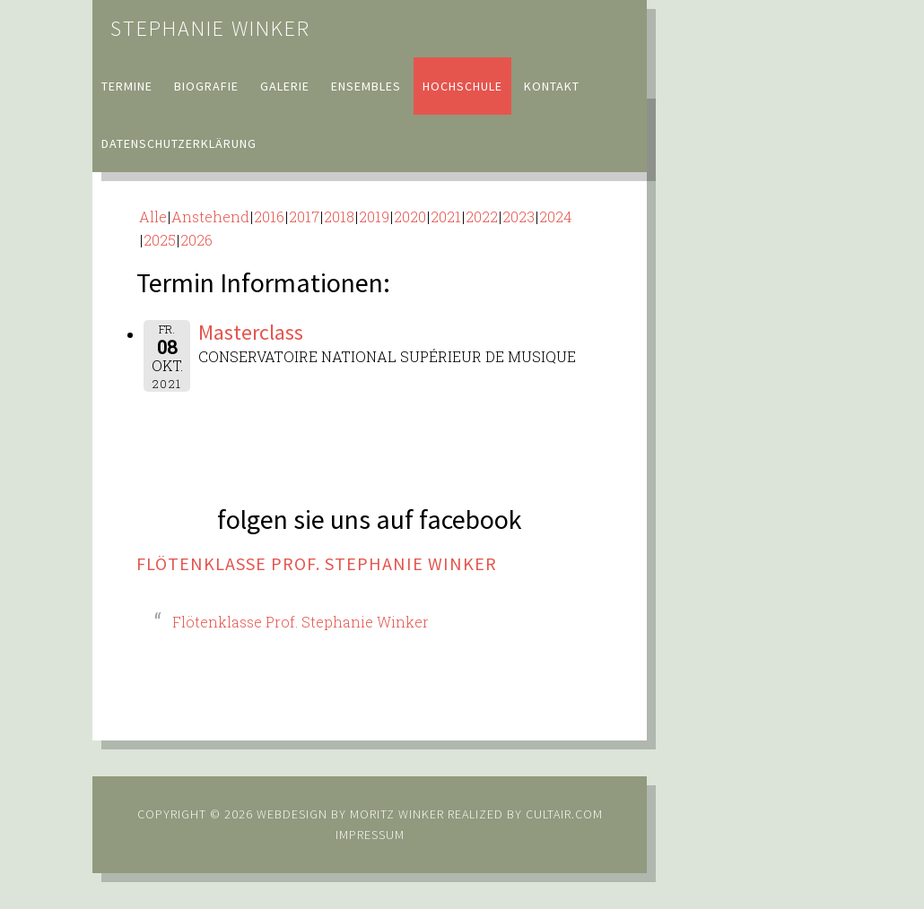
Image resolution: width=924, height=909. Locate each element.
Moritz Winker (397, 814)
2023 (518, 216)
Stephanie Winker (210, 28)
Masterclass (250, 332)
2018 (339, 216)
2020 (410, 216)
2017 (304, 216)
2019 (374, 216)
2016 (269, 216)
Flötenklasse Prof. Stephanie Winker (316, 563)
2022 (482, 216)
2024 (555, 216)
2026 (196, 239)
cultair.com (562, 814)
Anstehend (210, 216)
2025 (160, 239)
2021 (446, 216)
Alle (153, 216)
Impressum (370, 835)
